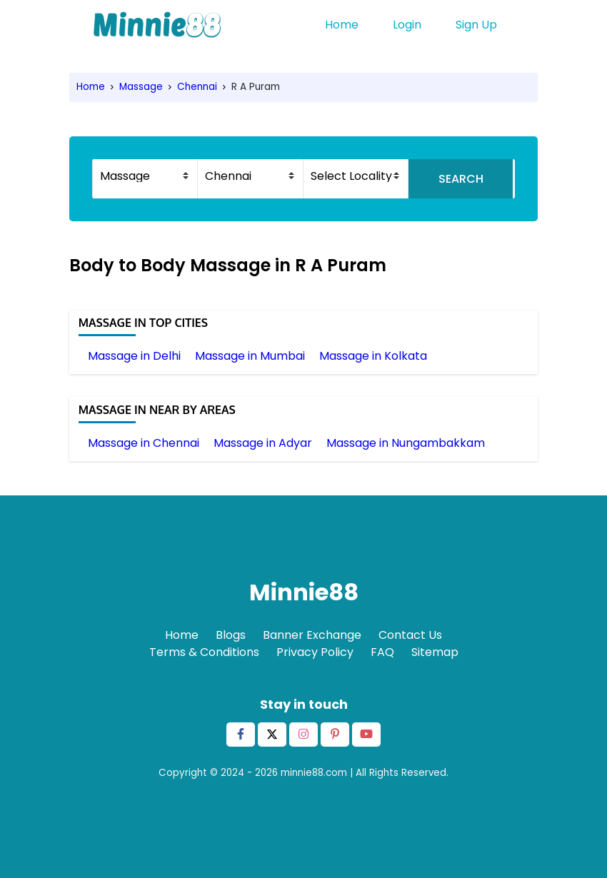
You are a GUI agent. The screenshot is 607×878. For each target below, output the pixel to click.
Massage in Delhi (134, 356)
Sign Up (476, 24)
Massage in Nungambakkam (405, 443)
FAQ (382, 652)
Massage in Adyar (263, 443)
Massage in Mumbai (250, 356)
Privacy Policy (314, 652)
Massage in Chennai (143, 443)
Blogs (231, 635)
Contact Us (410, 635)
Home (341, 24)
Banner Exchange (312, 635)
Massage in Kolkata (373, 356)
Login (407, 24)
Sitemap (434, 652)
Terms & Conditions (204, 652)
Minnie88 (303, 592)
